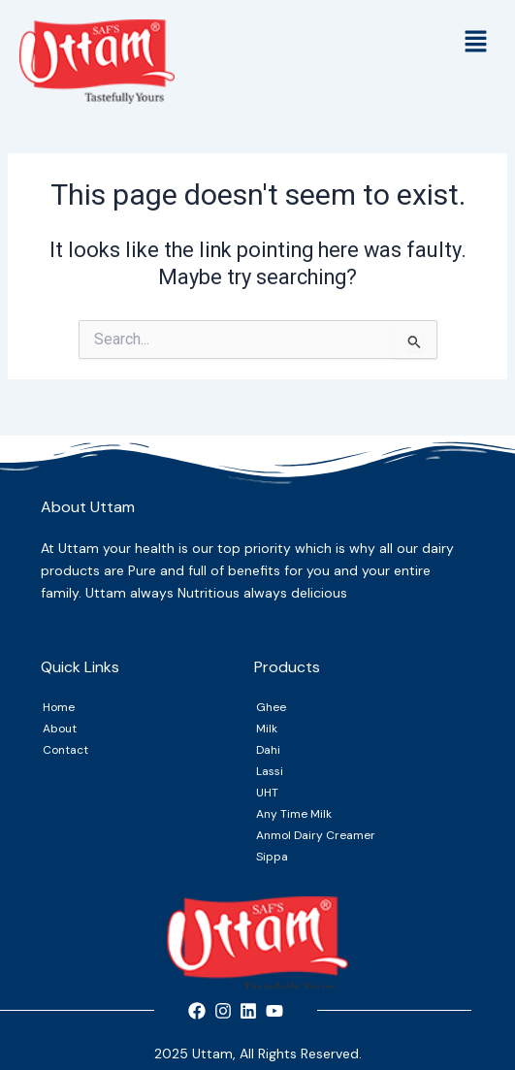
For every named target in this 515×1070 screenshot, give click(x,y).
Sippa (272, 856)
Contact (65, 750)
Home (59, 707)
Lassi (269, 771)
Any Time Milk (294, 814)
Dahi (268, 750)
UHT (267, 792)
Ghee (271, 707)
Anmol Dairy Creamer (315, 835)
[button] (476, 43)
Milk (266, 728)
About (60, 728)
